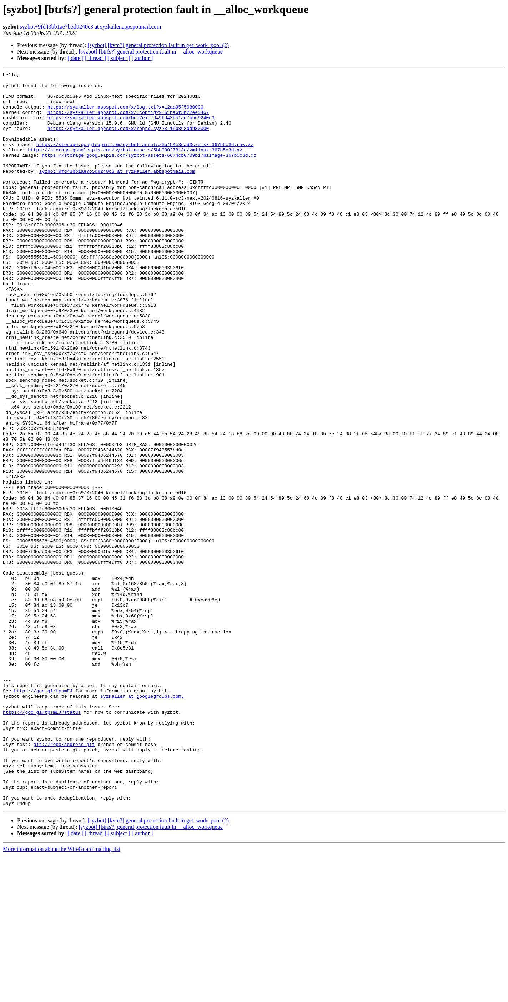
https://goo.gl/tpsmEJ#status (42, 840)
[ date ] (75, 58)
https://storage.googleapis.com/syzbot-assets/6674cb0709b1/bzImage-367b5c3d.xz (149, 172)
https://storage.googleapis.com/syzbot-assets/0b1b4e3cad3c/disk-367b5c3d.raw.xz (144, 159)
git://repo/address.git (64, 879)
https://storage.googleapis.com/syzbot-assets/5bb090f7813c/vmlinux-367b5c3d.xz (135, 165)
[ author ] (142, 58)
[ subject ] (118, 58)
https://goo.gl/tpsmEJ (43, 815)
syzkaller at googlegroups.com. (142, 821)
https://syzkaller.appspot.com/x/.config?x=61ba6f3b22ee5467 (128, 120)
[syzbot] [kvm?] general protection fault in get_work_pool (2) (158, 45)
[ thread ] (95, 58)
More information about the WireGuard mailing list (61, 996)
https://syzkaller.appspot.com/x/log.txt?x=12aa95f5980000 (125, 114)
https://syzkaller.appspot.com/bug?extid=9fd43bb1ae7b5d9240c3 (131, 127)
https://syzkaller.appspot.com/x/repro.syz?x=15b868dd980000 (128, 140)
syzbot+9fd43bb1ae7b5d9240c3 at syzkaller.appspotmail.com (90, 27)
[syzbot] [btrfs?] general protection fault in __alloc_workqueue (150, 52)
